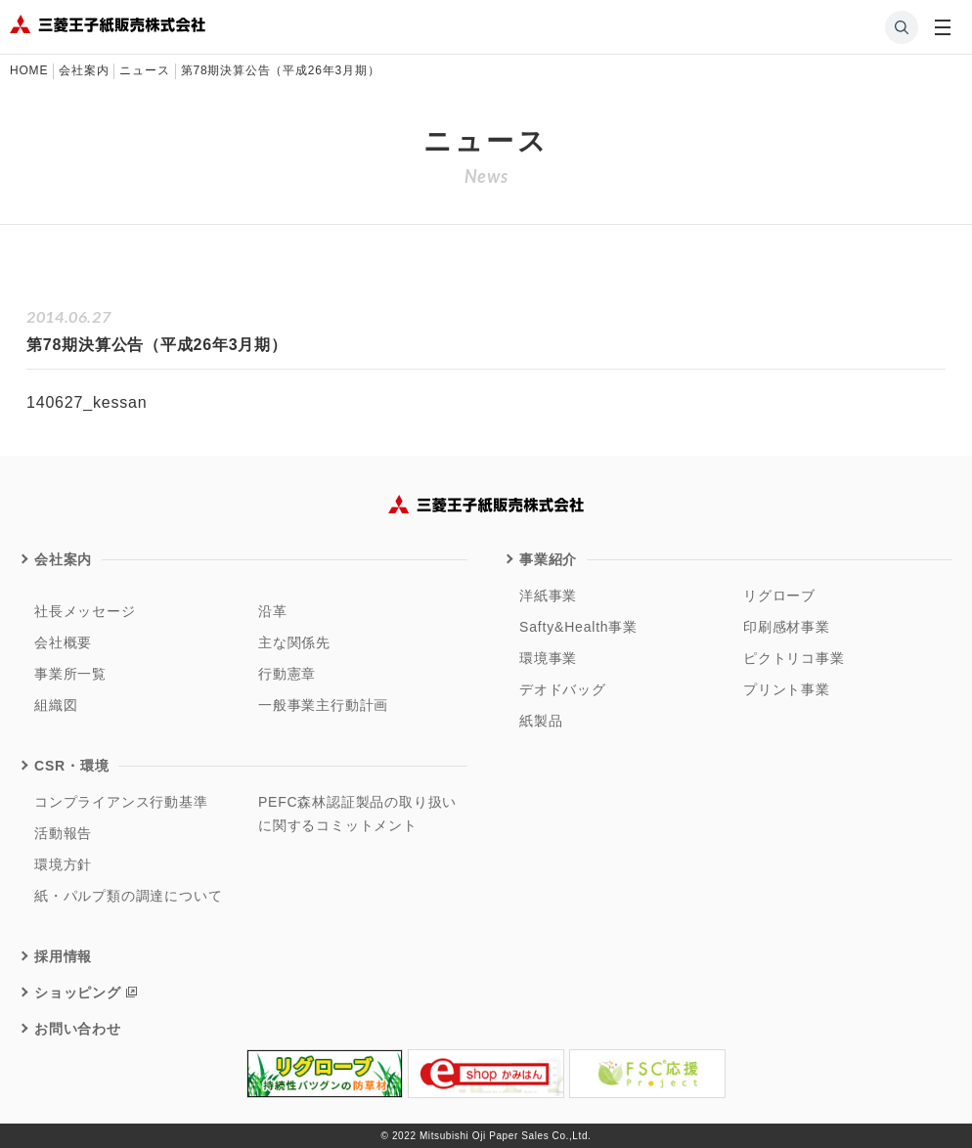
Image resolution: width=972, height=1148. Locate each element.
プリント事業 (786, 689)
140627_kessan (86, 402)
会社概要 (63, 642)
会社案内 (63, 559)
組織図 (55, 705)
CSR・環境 (71, 765)
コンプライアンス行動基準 (121, 802)
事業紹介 (548, 559)
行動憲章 (287, 674)
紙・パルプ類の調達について (128, 896)
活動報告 (63, 833)
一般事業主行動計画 (323, 705)
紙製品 (540, 721)
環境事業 (548, 658)
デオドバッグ (562, 689)
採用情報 (63, 956)
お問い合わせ (77, 1029)
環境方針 (63, 864)
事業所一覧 (70, 674)
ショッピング (77, 992)
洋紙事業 (548, 595)
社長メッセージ (85, 611)
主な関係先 (294, 642)
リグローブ (779, 595)
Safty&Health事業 (578, 627)
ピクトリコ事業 (794, 658)
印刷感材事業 (786, 627)
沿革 (272, 611)
